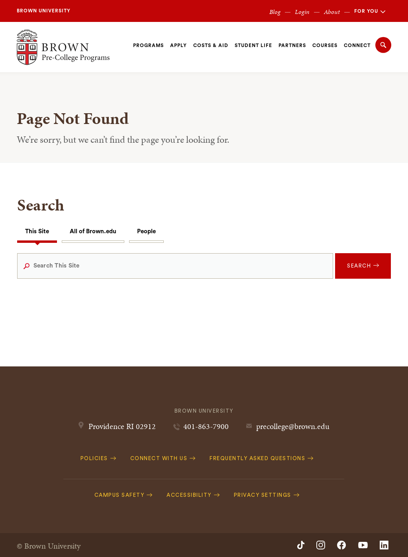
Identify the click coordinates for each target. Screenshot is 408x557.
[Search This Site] (175, 266)
